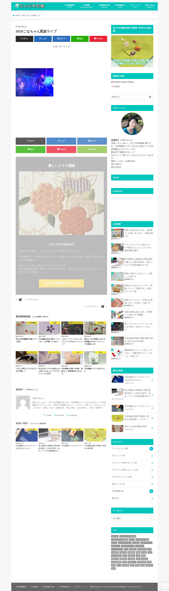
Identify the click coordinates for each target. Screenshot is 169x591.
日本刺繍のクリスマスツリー (131, 408)
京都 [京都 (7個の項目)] (149, 549)
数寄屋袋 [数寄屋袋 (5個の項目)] (123, 559)
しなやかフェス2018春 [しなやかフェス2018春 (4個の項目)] (128, 536)
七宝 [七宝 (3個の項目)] (126, 549)
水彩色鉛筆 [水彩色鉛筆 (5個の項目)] (142, 562)
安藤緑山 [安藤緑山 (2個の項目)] (131, 556)
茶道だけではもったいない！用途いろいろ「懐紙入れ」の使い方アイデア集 (138, 288)
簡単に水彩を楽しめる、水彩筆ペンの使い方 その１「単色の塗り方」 (138, 233)
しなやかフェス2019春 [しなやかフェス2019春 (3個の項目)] (119, 539)
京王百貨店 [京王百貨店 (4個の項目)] (142, 549)
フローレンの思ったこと (125, 470)
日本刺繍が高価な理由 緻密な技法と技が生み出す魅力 (138, 339)
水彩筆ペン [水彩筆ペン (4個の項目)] (132, 562)
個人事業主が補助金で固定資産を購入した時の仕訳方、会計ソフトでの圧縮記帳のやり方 (138, 262)
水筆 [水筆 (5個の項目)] (149, 562)
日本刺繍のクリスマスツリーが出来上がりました (131, 380)
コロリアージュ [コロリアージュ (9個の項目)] (146, 543)
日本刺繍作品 (120, 6)
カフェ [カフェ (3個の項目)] (114, 543)
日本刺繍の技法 (104, 6)
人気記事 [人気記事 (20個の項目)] (115, 552)
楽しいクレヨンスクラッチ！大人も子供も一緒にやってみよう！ (138, 327)
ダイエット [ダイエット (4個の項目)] (115, 546)
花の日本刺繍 (119, 587)
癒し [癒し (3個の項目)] (118, 565)
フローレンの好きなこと (124, 463)
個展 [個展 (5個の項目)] (138, 552)
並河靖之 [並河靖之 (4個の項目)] (133, 549)
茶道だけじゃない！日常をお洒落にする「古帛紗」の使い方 (138, 301)
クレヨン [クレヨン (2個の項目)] (136, 543)
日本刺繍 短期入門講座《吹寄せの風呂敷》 (130, 418)
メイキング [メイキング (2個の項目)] (139, 546)
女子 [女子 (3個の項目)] (124, 556)
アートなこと (120, 448)
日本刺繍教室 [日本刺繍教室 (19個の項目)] (116, 562)
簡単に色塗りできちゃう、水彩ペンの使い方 (138, 275)
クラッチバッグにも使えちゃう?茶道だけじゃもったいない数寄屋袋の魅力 (138, 247)
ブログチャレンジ (122, 477)
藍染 (115, 498)
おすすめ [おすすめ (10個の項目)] (115, 536)
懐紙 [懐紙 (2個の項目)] (143, 556)
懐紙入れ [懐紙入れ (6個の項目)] (115, 559)
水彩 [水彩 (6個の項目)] (124, 562)
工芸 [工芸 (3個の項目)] (138, 556)
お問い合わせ (150, 6)
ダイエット (118, 455)
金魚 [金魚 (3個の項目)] (113, 568)
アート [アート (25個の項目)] (131, 539)
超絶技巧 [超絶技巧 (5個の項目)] (149, 565)
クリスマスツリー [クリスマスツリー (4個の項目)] (125, 543)
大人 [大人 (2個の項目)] (150, 552)
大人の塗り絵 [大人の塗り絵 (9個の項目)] (116, 556)
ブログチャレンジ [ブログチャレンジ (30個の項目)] (128, 546)
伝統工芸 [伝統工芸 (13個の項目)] (123, 552)
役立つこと (118, 484)
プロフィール (135, 6)
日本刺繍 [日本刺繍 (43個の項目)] (131, 559)
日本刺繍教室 (69, 6)
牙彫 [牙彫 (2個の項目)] (113, 565)
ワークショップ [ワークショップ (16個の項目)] (117, 549)
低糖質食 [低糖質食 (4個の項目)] (131, 552)
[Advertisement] (61, 57)
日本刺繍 (86, 6)
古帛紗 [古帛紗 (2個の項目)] (144, 552)
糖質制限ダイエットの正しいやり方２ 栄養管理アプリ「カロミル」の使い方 (138, 353)
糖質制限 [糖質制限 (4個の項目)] (125, 565)
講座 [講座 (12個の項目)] (142, 565)
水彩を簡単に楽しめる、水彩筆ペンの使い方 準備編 (138, 313)
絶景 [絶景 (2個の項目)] (132, 565)
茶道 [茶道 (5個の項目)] (137, 565)
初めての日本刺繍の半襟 (129, 428)
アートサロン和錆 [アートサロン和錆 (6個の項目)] (142, 539)
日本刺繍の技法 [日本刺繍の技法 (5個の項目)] (142, 559)
